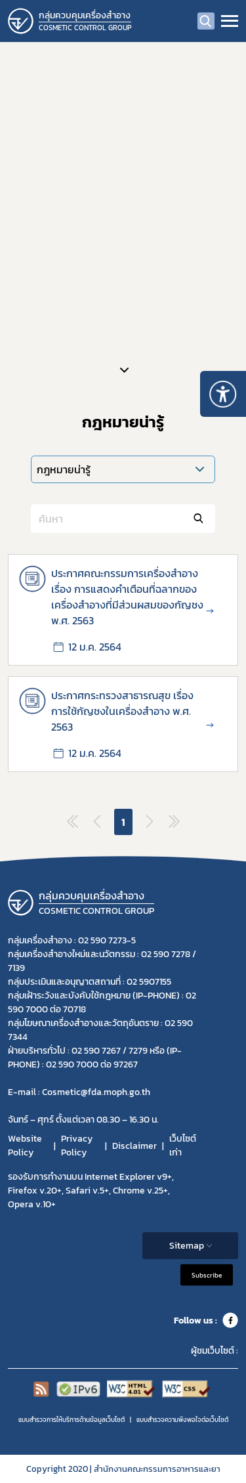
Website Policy (25, 1145)
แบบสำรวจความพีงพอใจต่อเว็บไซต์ (182, 1420)
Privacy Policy (76, 1145)
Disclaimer (134, 1146)
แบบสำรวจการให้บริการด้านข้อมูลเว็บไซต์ (71, 1420)
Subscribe (207, 1275)
